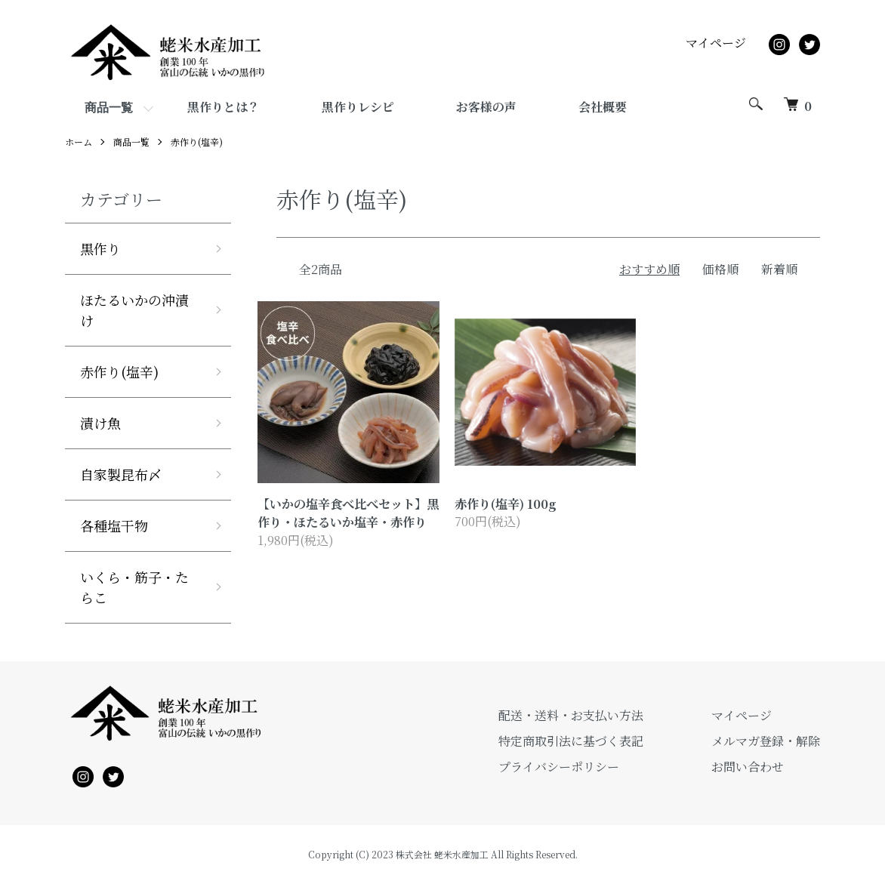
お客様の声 (486, 107)
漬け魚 (100, 423)
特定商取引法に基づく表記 (570, 741)
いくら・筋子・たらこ (134, 587)
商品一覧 (109, 107)
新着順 (779, 269)
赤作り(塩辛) (197, 141)
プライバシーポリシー (558, 766)
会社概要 (602, 107)
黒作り (100, 248)
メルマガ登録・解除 (765, 741)
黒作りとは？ (223, 107)
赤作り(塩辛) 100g (506, 503)
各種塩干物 (114, 525)
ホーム (78, 141)
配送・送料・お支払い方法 (570, 715)
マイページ (716, 42)
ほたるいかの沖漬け (134, 310)
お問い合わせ (747, 766)
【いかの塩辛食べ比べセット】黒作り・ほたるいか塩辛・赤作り (348, 512)
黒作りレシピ (358, 107)
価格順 (720, 269)
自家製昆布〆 (121, 474)
